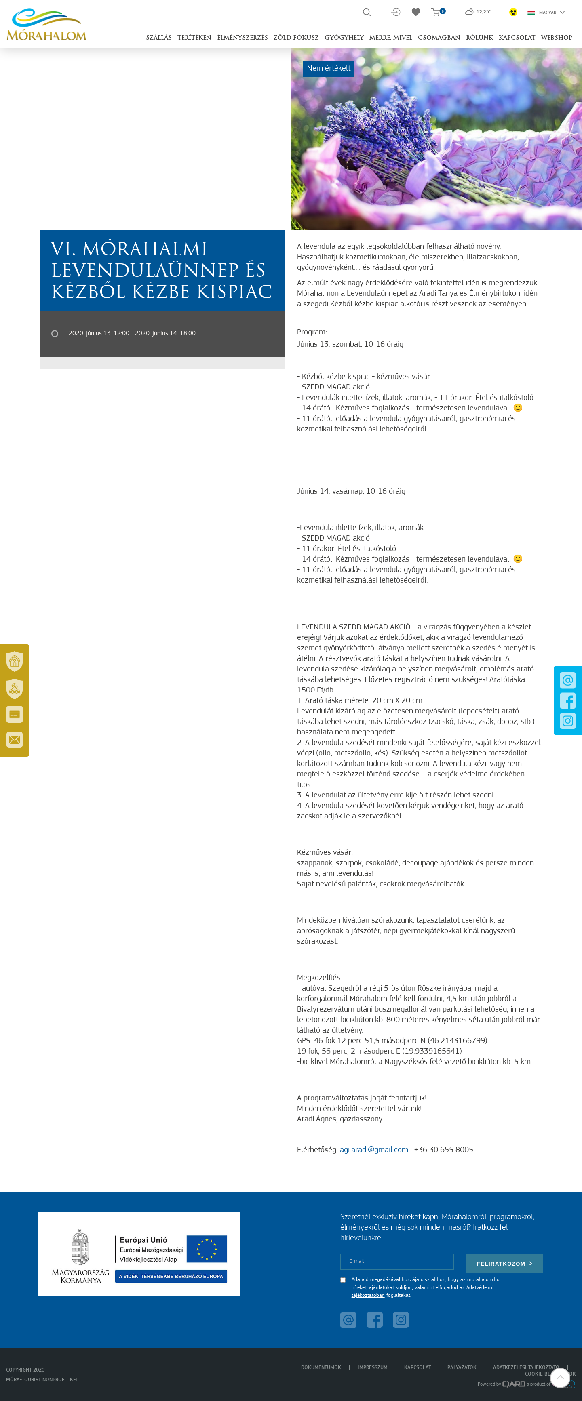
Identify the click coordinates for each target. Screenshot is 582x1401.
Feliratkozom (505, 1263)
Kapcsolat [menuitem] (417, 1367)
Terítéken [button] (194, 38)
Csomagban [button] (439, 38)
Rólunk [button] (479, 38)
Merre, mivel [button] (390, 38)
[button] (560, 1379)
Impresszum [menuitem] (373, 1367)
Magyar (546, 12)
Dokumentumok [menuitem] (321, 1367)
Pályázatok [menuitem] (462, 1367)
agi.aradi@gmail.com (374, 1150)
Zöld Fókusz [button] (296, 38)
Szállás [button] (159, 38)
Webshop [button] (556, 38)
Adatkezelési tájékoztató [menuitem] (526, 1367)
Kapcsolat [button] (517, 38)
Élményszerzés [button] (242, 38)
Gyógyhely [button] (344, 38)
